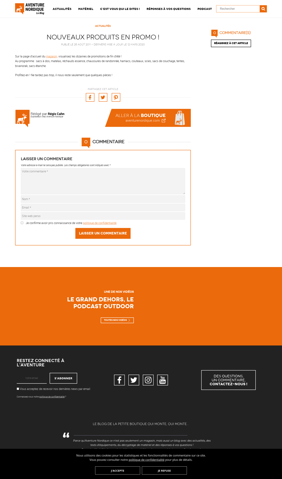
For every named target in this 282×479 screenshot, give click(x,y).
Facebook (119, 380)
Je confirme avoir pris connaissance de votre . (71, 223)
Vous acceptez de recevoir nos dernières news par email (53, 389)
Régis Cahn (56, 114)
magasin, (52, 56)
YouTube (162, 380)
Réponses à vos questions (169, 8)
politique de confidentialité (146, 460)
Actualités (62, 8)
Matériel (85, 8)
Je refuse (164, 470)
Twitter (133, 380)
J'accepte (117, 470)
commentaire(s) (231, 33)
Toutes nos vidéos (115, 320)
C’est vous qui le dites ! (120, 8)
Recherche (263, 8)
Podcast (204, 8)
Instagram (148, 380)
